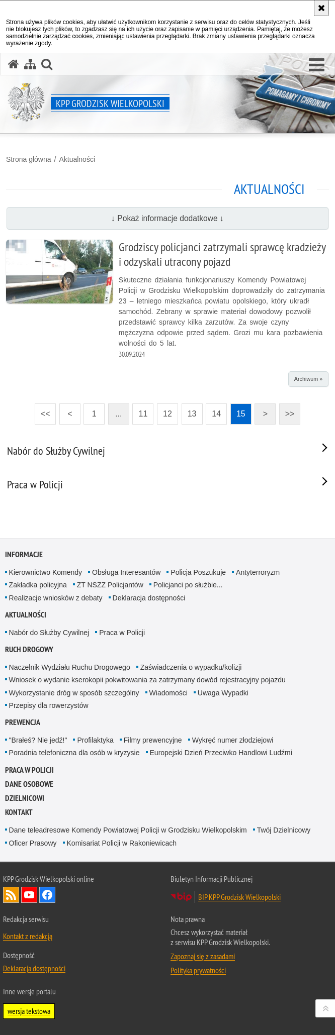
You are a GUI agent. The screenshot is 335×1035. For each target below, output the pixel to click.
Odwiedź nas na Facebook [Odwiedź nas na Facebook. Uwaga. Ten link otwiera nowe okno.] (47, 895)
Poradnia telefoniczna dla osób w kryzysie (74, 753)
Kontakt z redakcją (27, 936)
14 (213, 410)
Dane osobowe (29, 784)
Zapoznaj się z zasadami (203, 956)
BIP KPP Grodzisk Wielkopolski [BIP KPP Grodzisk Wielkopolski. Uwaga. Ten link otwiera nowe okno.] (239, 897)
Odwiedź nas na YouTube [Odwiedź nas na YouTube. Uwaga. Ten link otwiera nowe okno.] (29, 895)
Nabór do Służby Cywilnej (49, 633)
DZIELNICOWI (24, 798)
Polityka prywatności (198, 970)
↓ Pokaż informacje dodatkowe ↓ (167, 218)
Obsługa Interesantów (126, 572)
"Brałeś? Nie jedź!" (38, 740)
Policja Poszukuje (198, 572)
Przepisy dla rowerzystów (49, 705)
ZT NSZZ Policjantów (110, 585)
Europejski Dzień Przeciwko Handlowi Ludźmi (221, 753)
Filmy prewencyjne (153, 740)
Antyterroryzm (258, 572)
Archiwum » (308, 379)
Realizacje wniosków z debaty (56, 598)
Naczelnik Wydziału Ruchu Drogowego (69, 667)
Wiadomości (168, 693)
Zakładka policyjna (38, 585)
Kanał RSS (11, 895)
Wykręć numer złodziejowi (233, 740)
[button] (316, 65)
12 (164, 410)
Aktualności (77, 159)
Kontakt (19, 812)
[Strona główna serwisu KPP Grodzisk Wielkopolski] (13, 64)
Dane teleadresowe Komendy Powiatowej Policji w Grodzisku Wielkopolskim (128, 830)
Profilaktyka (95, 740)
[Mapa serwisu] (30, 64)
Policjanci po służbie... (188, 585)
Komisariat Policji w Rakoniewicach (122, 843)
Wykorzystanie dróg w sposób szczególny (74, 693)
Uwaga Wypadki (223, 693)
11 (139, 410)
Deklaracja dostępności (149, 598)
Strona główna (28, 159)
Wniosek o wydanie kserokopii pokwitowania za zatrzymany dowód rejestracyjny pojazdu (147, 680)
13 (189, 410)
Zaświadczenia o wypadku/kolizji (191, 667)
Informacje (24, 554)
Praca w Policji (122, 633)
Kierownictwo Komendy (45, 572)
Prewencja (22, 722)
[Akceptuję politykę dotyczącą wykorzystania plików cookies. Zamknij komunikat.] (321, 8)
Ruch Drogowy (29, 649)
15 (237, 410)
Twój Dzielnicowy (284, 830)
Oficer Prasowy (33, 843)
